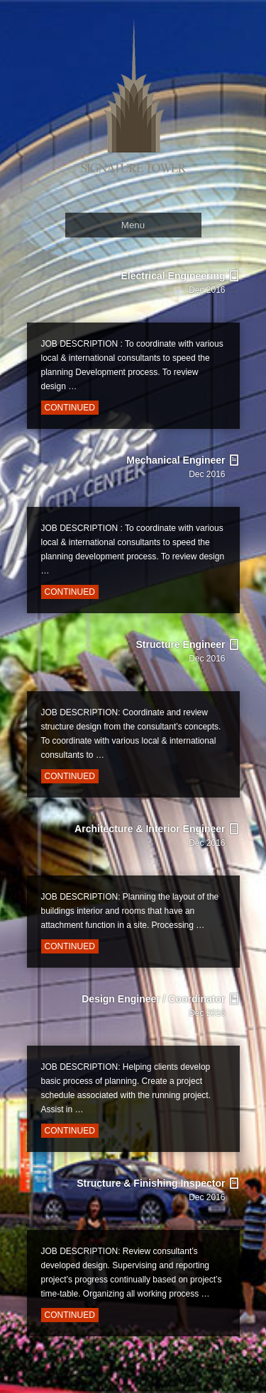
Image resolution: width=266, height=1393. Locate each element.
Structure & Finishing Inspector (147, 1205)
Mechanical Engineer (147, 482)
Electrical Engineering (147, 297)
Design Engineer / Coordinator (147, 1020)
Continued (70, 408)
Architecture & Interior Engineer (147, 850)
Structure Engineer (147, 666)
